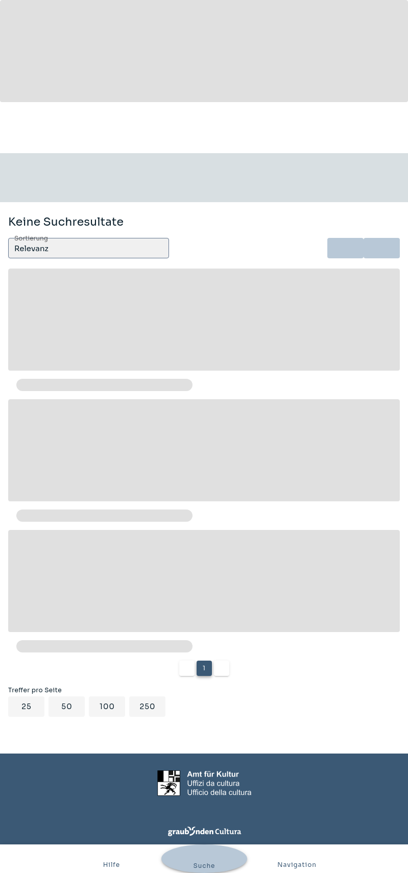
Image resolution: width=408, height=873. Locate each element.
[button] (88, 248)
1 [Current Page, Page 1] (204, 668)
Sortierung (31, 239)
